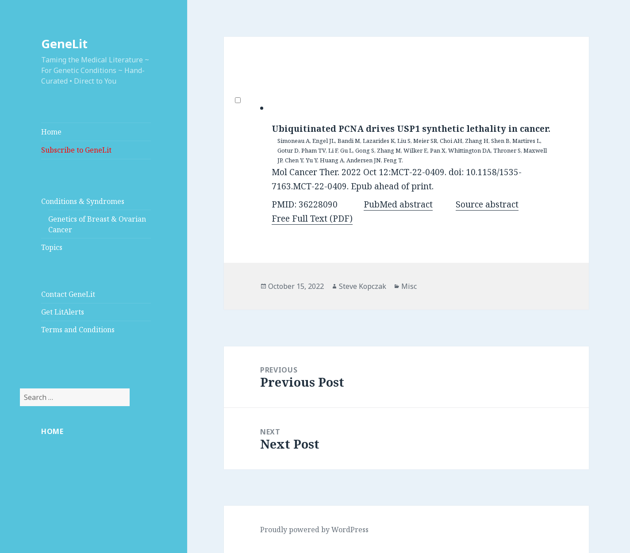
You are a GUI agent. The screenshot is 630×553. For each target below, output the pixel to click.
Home (51, 132)
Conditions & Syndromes (82, 201)
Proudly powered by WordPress (314, 529)
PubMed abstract (398, 204)
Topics (51, 247)
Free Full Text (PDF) (312, 218)
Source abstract (487, 204)
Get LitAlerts (62, 312)
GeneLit (64, 43)
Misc (409, 286)
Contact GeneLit (68, 294)
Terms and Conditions (78, 329)
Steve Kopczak (362, 286)
